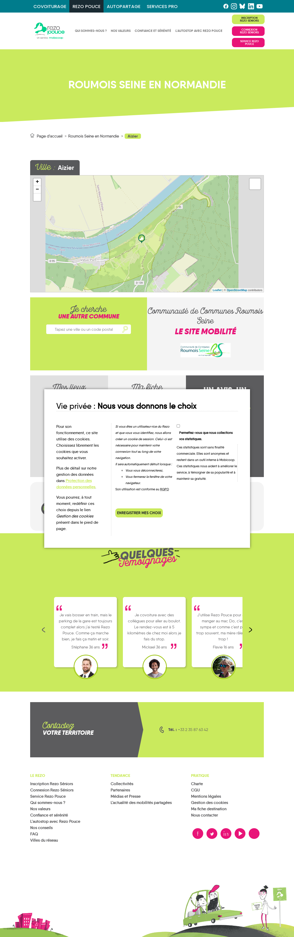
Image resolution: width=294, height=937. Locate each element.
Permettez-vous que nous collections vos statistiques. (206, 436)
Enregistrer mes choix (139, 512)
